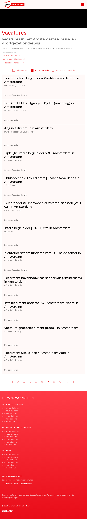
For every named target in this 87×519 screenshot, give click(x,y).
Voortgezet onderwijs (63, 70)
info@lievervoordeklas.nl (21, 484)
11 (74, 382)
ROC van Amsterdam (11, 55)
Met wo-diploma (9, 421)
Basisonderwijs (40, 70)
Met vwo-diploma (9, 413)
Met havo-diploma (10, 411)
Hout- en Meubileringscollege (15, 59)
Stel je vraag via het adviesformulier (17, 480)
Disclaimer (7, 511)
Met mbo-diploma (10, 416)
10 (67, 382)
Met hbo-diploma (9, 419)
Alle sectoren (20, 70)
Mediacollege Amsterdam (13, 63)
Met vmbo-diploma (10, 408)
